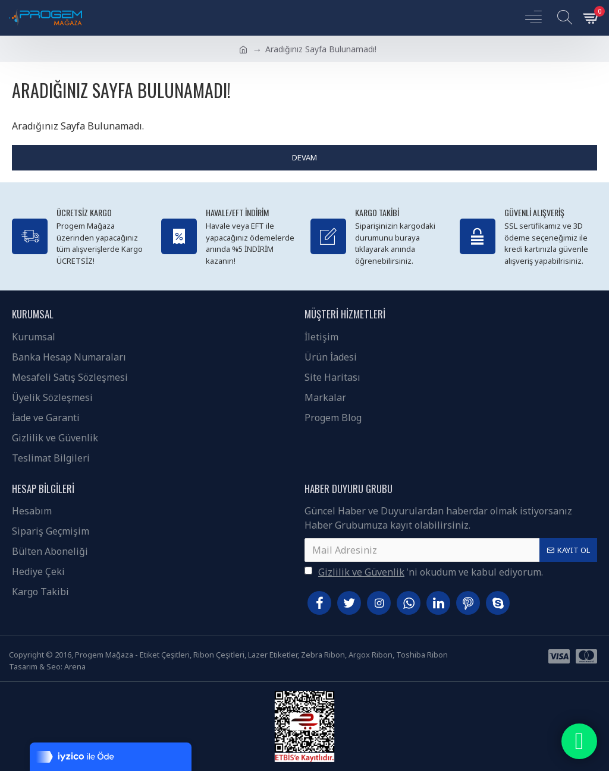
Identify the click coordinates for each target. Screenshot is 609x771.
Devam (304, 157)
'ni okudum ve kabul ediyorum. (423, 572)
